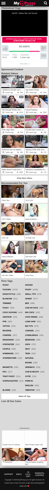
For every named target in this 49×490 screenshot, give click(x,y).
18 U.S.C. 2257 (28, 474)
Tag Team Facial (32, 90)
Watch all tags (24, 396)
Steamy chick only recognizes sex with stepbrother (36, 150)
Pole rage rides (8, 130)
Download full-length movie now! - (24, 40)
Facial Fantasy (31, 110)
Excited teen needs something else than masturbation (36, 130)
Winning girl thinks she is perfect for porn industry (13, 110)
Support (8, 474)
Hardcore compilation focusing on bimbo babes (36, 170)
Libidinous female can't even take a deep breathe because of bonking (13, 90)
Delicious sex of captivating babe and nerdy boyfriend (13, 150)
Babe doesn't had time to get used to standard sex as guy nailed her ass (13, 170)
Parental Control (40, 474)
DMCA (19, 474)
